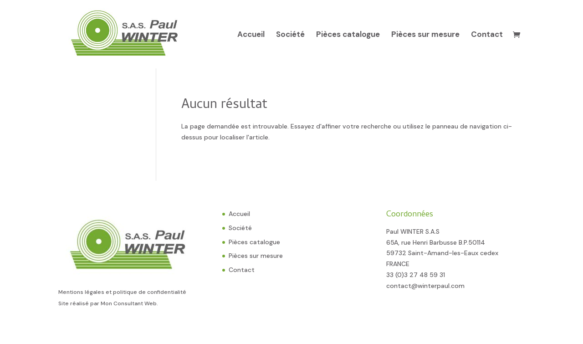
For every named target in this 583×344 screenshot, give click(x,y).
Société (290, 35)
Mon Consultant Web (129, 303)
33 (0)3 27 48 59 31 (415, 275)
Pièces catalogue (348, 35)
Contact (487, 35)
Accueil (251, 35)
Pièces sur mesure (425, 35)
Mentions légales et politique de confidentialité (122, 292)
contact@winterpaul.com (425, 286)
